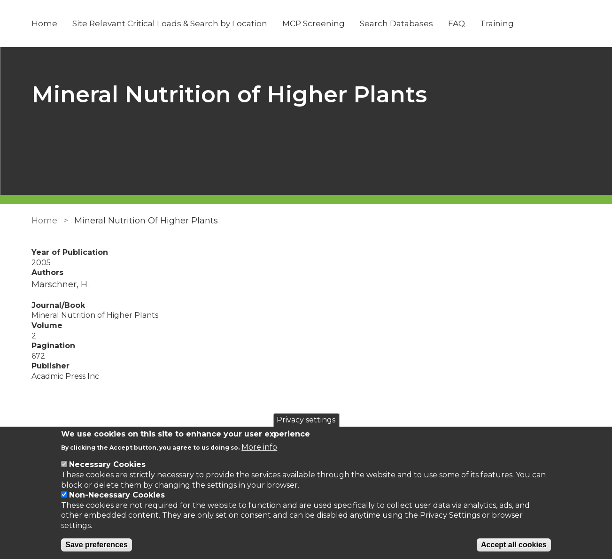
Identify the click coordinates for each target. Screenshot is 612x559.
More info (259, 447)
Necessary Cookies (107, 464)
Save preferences (96, 545)
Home (44, 23)
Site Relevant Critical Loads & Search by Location (169, 23)
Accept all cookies (514, 545)
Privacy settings (306, 419)
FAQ (456, 23)
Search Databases (396, 23)
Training (497, 23)
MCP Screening (313, 23)
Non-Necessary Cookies (117, 494)
